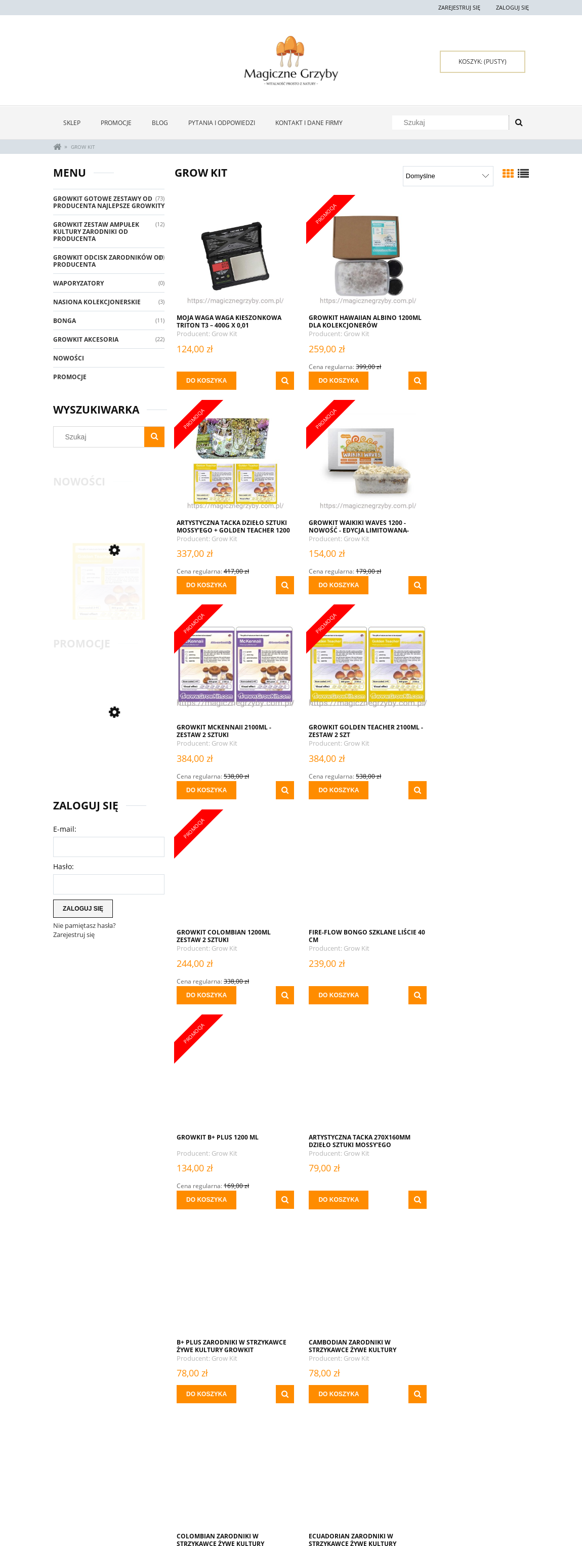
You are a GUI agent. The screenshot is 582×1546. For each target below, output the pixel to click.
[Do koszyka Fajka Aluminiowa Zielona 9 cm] (207, 1373)
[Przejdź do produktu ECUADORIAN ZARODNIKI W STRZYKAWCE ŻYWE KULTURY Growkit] (352, 1064)
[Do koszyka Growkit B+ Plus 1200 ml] (450, 790)
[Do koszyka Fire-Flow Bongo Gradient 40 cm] (328, 1373)
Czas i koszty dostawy (276, 1498)
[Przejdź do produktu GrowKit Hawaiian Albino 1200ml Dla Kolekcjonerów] (352, 255)
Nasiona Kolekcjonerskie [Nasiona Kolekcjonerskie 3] (97, 302)
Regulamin (69, 1500)
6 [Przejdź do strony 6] (396, 1416)
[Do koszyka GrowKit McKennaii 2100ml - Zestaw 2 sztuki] (328, 585)
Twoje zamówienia (175, 1476)
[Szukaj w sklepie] (452, 122)
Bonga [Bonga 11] (64, 320)
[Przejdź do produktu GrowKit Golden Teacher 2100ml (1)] (109, 597)
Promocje (70, 377)
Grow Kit (225, 333)
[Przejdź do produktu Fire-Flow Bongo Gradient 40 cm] (352, 1259)
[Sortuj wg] (448, 176)
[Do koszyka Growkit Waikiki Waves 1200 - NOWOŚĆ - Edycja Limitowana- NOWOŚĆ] (207, 585)
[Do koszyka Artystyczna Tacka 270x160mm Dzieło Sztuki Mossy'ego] (207, 984)
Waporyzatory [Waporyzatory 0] (78, 283)
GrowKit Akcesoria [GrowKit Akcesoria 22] (85, 339)
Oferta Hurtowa (364, 1476)
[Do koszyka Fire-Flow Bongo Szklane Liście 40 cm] (328, 790)
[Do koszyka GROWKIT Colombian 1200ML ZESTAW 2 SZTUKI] (207, 790)
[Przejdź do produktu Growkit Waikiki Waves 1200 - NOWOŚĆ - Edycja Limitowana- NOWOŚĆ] (230, 460)
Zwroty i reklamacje (83, 1476)
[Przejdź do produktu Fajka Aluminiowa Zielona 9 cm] (230, 1259)
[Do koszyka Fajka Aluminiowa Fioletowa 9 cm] (450, 1178)
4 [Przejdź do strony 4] (361, 1416)
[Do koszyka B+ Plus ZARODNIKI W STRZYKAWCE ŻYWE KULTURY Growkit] (328, 984)
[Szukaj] (519, 122)
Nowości (68, 358)
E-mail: (64, 829)
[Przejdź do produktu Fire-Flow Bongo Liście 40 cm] (473, 1259)
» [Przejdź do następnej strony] (414, 1415)
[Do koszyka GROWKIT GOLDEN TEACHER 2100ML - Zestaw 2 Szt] (450, 585)
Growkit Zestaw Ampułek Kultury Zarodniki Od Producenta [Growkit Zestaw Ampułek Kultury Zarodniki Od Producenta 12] (96, 231)
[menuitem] (72, 122)
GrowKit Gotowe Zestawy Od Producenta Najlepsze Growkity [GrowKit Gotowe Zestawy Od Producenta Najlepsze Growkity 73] (108, 202)
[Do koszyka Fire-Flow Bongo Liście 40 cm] (450, 1373)
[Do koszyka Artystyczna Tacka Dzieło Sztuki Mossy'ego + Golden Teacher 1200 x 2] (450, 381)
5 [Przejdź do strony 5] (379, 1416)
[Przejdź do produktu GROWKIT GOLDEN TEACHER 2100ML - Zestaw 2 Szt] (473, 460)
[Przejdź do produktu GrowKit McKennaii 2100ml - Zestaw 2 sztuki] (352, 460)
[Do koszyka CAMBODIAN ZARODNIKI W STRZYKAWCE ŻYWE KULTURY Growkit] (450, 984)
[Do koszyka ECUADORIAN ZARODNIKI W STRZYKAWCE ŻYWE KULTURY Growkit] (328, 1178)
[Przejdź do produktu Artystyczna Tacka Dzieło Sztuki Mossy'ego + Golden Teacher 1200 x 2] (473, 255)
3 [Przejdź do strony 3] (343, 1416)
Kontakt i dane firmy (465, 1476)
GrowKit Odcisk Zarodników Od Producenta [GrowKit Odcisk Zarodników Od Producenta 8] (108, 261)
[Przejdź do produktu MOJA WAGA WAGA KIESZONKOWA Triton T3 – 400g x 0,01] (230, 255)
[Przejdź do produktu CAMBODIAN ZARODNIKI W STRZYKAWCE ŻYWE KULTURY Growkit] (473, 870)
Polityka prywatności (371, 1488)
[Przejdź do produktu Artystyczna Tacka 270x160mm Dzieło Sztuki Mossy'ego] (230, 870)
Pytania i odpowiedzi (84, 1488)
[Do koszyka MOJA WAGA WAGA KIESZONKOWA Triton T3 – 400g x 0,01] (207, 381)
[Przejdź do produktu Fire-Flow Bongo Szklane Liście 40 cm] (352, 665)
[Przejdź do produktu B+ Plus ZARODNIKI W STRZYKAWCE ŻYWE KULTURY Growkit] (352, 870)
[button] (274, 381)
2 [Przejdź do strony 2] (325, 1416)
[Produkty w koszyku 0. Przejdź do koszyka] (482, 62)
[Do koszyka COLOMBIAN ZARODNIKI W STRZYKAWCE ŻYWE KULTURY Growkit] (207, 1178)
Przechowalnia (171, 1500)
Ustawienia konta (174, 1488)
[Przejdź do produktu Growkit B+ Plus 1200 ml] (473, 665)
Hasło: (63, 866)
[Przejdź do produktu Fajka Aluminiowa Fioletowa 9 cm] (473, 1064)
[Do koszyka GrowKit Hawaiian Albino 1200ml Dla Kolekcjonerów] (328, 381)
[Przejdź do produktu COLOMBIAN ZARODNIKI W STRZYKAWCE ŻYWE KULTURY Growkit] (230, 1064)
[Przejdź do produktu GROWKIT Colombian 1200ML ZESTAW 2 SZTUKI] (230, 665)
